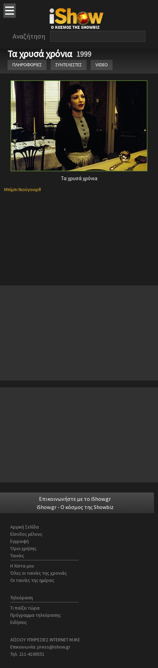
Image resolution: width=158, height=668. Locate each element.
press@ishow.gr (53, 647)
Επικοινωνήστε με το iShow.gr (75, 498)
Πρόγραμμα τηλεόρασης (35, 615)
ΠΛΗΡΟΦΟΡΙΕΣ (27, 65)
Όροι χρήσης (23, 548)
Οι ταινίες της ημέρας (32, 580)
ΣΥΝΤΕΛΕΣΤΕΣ (68, 65)
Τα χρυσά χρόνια (41, 54)
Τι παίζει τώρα (25, 608)
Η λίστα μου (22, 566)
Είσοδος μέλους (26, 534)
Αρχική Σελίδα (24, 527)
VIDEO (101, 65)
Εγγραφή (19, 541)
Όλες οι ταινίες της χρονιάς (38, 573)
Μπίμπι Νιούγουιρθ (22, 189)
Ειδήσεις (18, 622)
